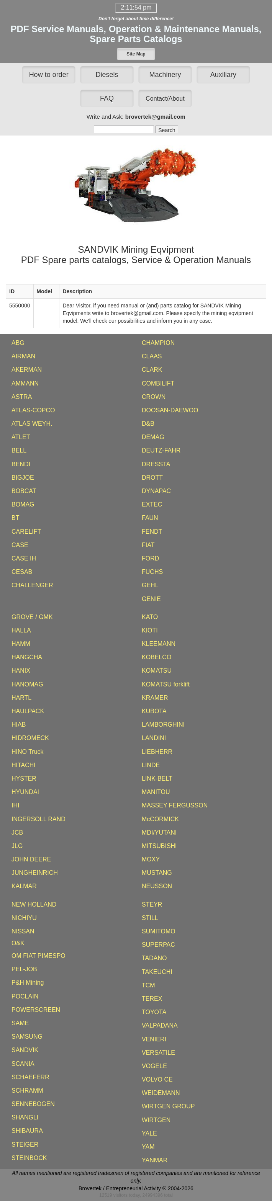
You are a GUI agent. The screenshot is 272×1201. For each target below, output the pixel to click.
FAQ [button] (107, 98)
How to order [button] (49, 74)
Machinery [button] (165, 74)
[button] (136, 54)
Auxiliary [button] (223, 74)
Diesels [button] (107, 74)
